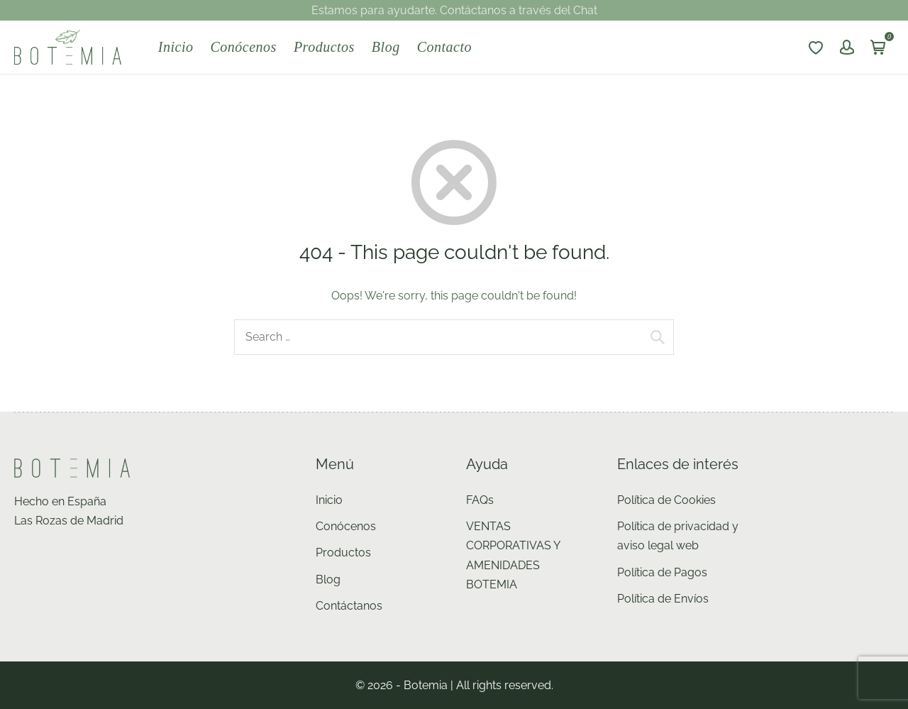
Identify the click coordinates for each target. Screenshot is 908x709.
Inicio (176, 47)
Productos (324, 47)
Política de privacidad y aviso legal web (677, 536)
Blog (386, 47)
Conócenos (243, 47)
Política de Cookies (666, 500)
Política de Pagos (662, 572)
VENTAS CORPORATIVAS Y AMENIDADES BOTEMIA (513, 555)
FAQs (480, 500)
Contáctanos (349, 605)
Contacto (444, 47)
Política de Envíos (663, 598)
